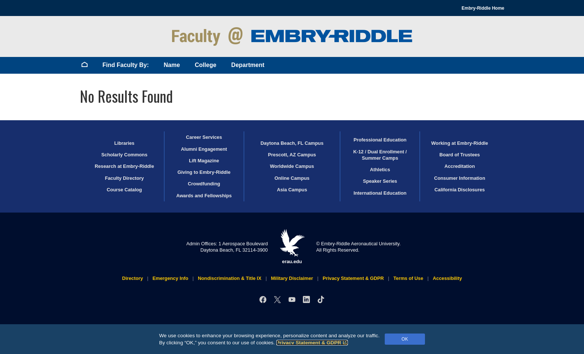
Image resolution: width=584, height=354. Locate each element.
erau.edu (292, 246)
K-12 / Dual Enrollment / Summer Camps (380, 155)
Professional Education (379, 140)
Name (172, 65)
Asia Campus (292, 189)
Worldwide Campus (292, 166)
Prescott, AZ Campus (292, 154)
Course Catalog (124, 189)
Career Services (204, 137)
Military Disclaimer (292, 278)
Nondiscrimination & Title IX (229, 278)
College (205, 65)
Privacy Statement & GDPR (312, 342)
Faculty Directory (124, 178)
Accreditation (459, 166)
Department (247, 65)
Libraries (124, 143)
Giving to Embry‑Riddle (204, 172)
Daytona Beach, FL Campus (291, 143)
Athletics (380, 169)
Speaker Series (380, 181)
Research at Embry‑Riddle (124, 166)
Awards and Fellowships (204, 195)
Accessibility (447, 278)
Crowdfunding (204, 183)
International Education (379, 193)
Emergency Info (170, 278)
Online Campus (292, 178)
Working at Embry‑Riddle (459, 143)
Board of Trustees (459, 154)
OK (405, 339)
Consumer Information (459, 178)
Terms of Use (408, 278)
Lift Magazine (204, 160)
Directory (132, 278)
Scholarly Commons (124, 154)
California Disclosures (460, 189)
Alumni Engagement (204, 149)
